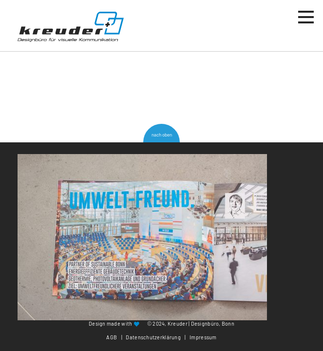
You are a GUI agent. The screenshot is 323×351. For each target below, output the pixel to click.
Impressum (203, 337)
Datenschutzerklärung (153, 337)
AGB (111, 337)
